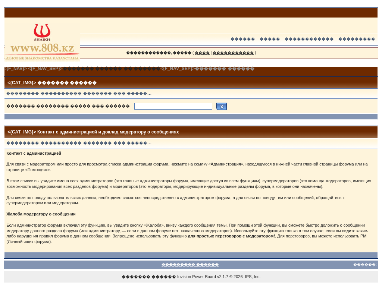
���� (202, 53)
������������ (309, 39)
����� (270, 39)
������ (243, 39)
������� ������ (149, 276)
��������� (356, 39)
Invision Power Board (196, 276)
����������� (233, 53)
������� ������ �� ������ (111, 68)
